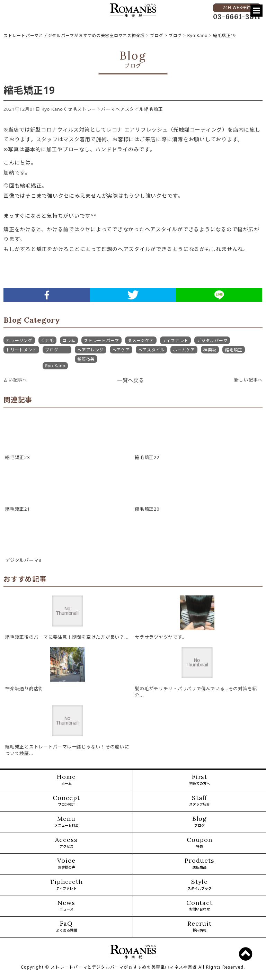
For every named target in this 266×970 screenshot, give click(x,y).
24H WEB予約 (236, 7)
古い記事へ (15, 380)
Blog (199, 822)
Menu (66, 822)
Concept (66, 801)
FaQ (66, 926)
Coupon (199, 843)
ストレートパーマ (96, 109)
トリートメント (21, 350)
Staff (199, 801)
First (199, 780)
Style (199, 885)
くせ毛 (70, 109)
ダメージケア (140, 340)
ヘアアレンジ (90, 350)
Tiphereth (66, 885)
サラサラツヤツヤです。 (161, 637)
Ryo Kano (52, 109)
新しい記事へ (248, 380)
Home (66, 780)
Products (199, 863)
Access (66, 843)
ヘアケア (121, 350)
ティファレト (175, 340)
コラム (69, 340)
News (66, 906)
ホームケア (184, 350)
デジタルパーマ (212, 340)
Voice (66, 863)
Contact (199, 906)
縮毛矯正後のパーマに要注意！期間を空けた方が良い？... (66, 637)
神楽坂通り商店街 (24, 688)
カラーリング (19, 340)
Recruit (199, 926)
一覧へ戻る (130, 380)
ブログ (51, 350)
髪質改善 (86, 359)
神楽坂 (209, 350)
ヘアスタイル (129, 109)
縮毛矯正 (153, 109)
